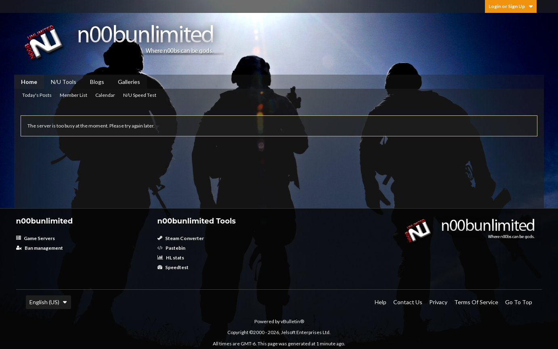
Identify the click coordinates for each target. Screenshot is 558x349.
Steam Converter (180, 238)
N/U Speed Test (139, 95)
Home (29, 81)
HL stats (170, 258)
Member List (73, 95)
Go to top (518, 302)
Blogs (97, 81)
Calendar (105, 95)
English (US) (48, 302)
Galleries (129, 81)
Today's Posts (37, 95)
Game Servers (35, 238)
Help (380, 302)
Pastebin (171, 248)
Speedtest (173, 267)
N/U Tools (63, 81)
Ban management (39, 248)
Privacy (438, 302)
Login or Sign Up (511, 6)
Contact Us (407, 302)
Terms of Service (476, 302)
